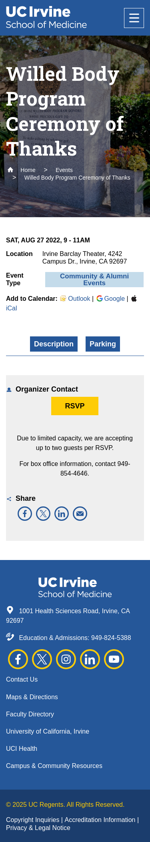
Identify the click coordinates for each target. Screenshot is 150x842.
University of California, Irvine (47, 731)
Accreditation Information (100, 819)
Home (21, 170)
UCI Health (21, 748)
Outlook (74, 298)
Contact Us (22, 679)
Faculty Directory (30, 714)
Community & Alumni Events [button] (94, 279)
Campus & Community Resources (54, 765)
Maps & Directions (32, 697)
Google (110, 298)
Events (64, 170)
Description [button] (54, 344)
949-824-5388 (111, 637)
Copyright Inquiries (33, 819)
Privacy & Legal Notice (38, 827)
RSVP (74, 406)
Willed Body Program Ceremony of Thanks (77, 177)
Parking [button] (103, 344)
